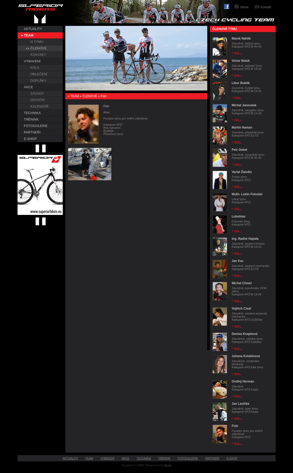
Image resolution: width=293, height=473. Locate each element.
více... (238, 52)
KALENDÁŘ (39, 106)
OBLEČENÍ (38, 74)
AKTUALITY (33, 29)
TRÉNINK (31, 119)
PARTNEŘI (32, 132)
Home (244, 7)
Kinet (167, 465)
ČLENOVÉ (38, 48)
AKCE (28, 87)
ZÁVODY (37, 93)
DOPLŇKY (38, 80)
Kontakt (266, 7)
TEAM (29, 35)
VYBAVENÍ (32, 61)
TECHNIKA (32, 113)
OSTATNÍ (37, 100)
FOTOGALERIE (36, 126)
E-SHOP (30, 139)
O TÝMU (36, 42)
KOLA (34, 68)
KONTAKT (38, 55)
